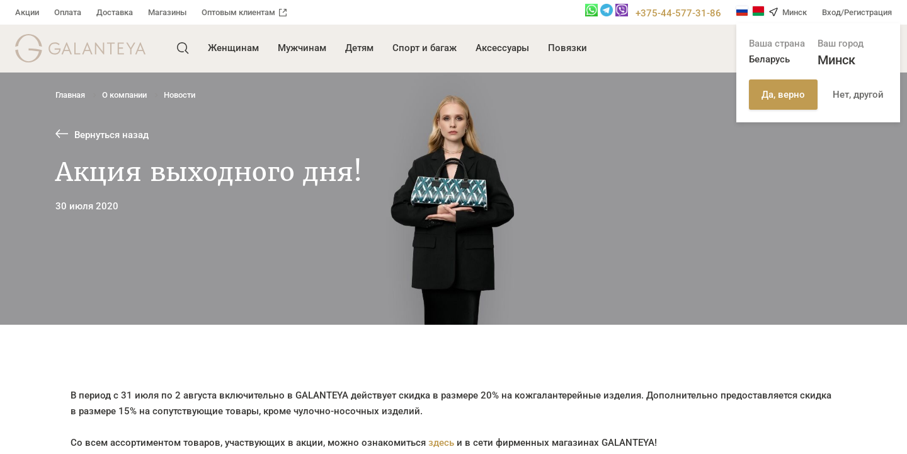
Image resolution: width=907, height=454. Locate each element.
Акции (27, 12)
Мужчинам (302, 48)
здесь (441, 442)
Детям (359, 48)
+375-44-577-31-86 (678, 13)
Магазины (167, 12)
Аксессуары (502, 48)
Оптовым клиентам (244, 12)
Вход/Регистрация (857, 12)
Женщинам (233, 48)
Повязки (567, 48)
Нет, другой (858, 94)
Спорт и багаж (424, 48)
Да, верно (783, 94)
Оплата (67, 12)
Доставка (114, 12)
